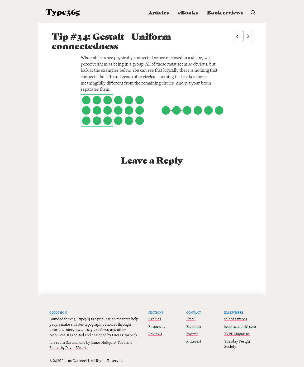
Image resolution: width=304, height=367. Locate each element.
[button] (253, 13)
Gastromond (76, 342)
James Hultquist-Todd (108, 342)
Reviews (155, 334)
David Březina (76, 347)
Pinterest (193, 341)
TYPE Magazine (237, 334)
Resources (156, 326)
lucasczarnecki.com (240, 326)
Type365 (63, 11)
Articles (154, 319)
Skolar (54, 347)
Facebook (193, 326)
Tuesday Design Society (237, 343)
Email (190, 319)
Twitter (192, 334)
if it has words (235, 319)
